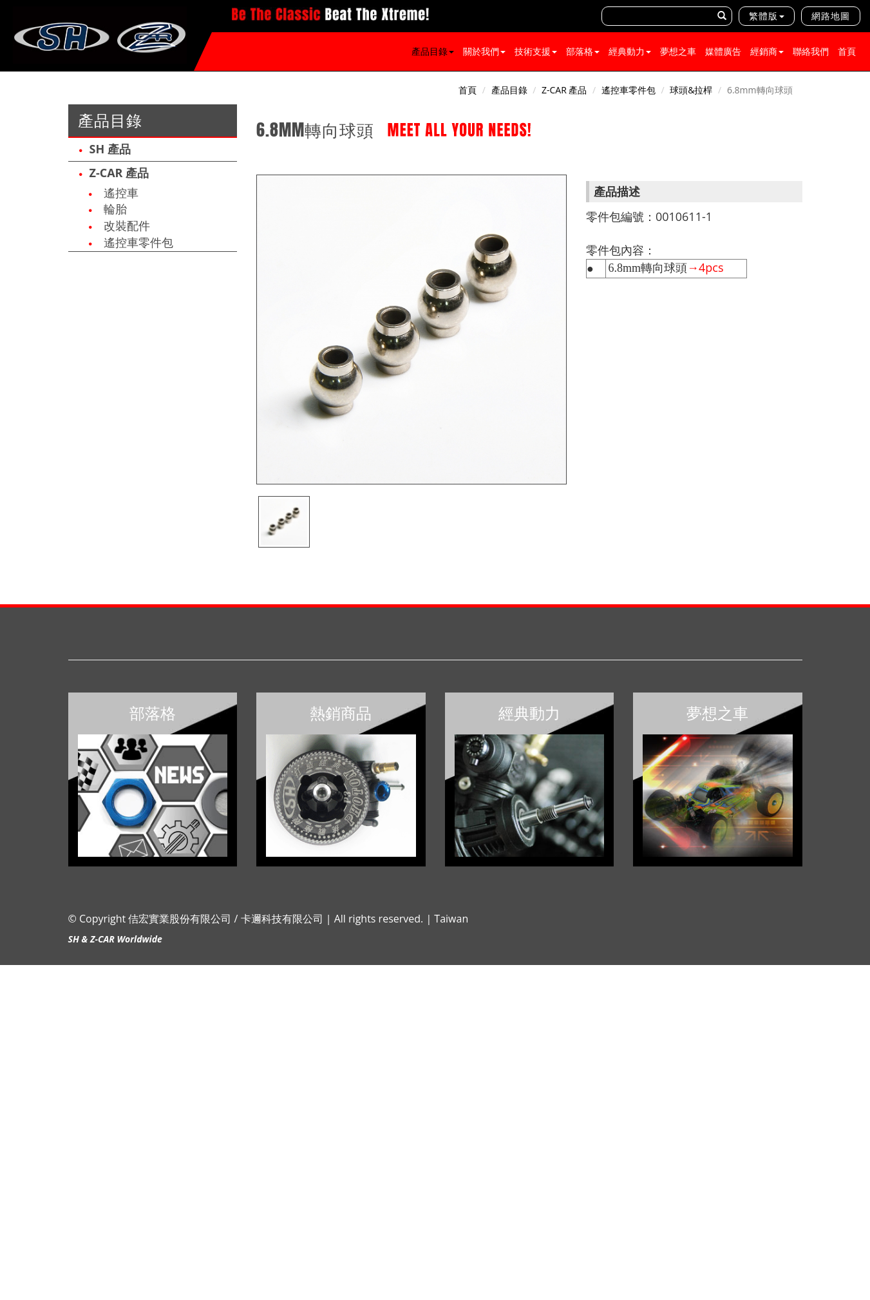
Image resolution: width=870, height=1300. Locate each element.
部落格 (583, 51)
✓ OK (341, 1293)
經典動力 (630, 51)
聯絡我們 (811, 51)
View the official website (107, 1087)
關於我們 (484, 51)
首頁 (847, 51)
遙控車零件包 (138, 242)
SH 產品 (110, 149)
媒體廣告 (723, 51)
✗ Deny (16, 1010)
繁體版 (763, 16)
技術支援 (536, 51)
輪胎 (115, 208)
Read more (27, 1087)
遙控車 (121, 192)
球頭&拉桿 (691, 90)
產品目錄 (432, 51)
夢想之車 (678, 51)
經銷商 (767, 51)
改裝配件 (127, 225)
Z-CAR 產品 (119, 172)
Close (11, 971)
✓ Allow (16, 997)
